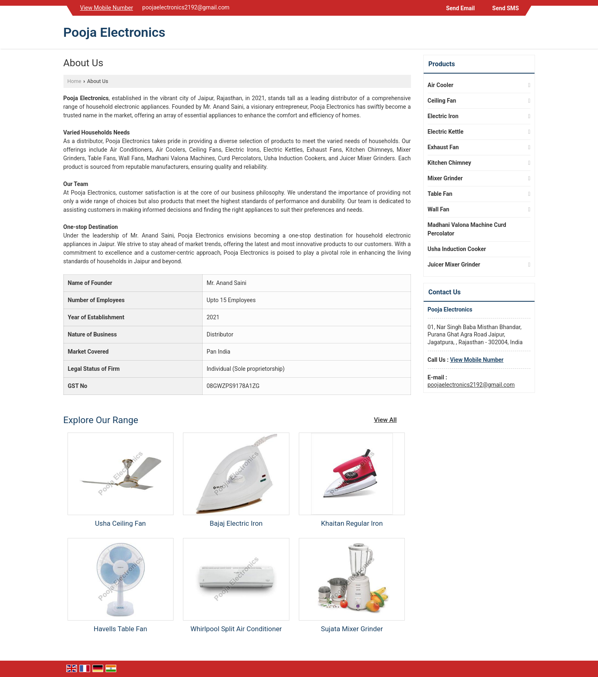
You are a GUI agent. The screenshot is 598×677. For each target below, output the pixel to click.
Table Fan (440, 194)
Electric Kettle (446, 131)
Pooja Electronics (114, 32)
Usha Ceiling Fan (120, 523)
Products (442, 64)
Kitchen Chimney (450, 162)
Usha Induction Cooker (457, 249)
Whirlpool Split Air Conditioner (236, 629)
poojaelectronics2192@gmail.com (186, 7)
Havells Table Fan (120, 629)
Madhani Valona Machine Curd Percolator (467, 229)
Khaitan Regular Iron (352, 523)
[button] (106, 7)
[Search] (530, 34)
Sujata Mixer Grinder (352, 629)
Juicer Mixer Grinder (454, 264)
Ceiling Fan (442, 100)
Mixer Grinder (445, 178)
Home (74, 81)
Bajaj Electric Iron (236, 523)
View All (385, 420)
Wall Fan (438, 209)
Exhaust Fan (443, 147)
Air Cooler (441, 85)
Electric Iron (443, 116)
